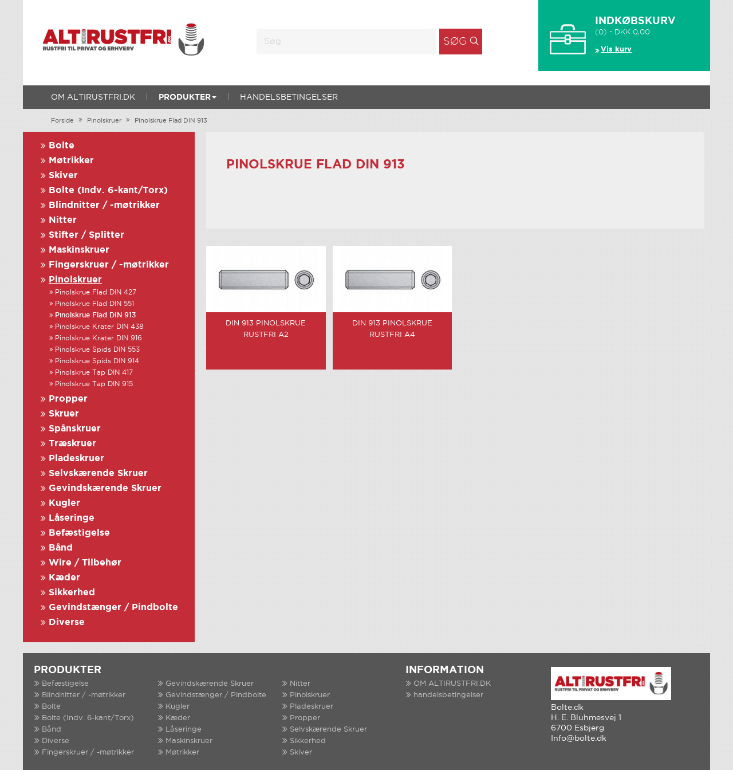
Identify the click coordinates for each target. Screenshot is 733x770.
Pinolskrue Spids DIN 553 (97, 350)
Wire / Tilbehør (85, 563)
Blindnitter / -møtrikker (104, 205)
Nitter (63, 220)
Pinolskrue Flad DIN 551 (94, 304)
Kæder (64, 577)
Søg (455, 41)
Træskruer (72, 443)
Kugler (64, 503)
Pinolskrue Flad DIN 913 (171, 121)
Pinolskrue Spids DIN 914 (97, 361)
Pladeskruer (76, 458)
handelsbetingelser (289, 97)
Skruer (64, 414)
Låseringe (71, 518)
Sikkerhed (72, 592)
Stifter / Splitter (86, 235)
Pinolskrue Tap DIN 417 (94, 373)
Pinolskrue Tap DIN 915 (94, 384)
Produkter (187, 97)
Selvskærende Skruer (98, 473)
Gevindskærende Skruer (105, 488)
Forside (62, 121)
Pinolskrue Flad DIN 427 (95, 292)
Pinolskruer (104, 121)
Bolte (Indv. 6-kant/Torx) (108, 190)
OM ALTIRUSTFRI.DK (93, 97)
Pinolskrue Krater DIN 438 (99, 327)
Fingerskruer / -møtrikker (109, 265)
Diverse (67, 622)
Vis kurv (616, 49)
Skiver (63, 175)
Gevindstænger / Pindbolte (113, 607)
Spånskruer (75, 429)
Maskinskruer (79, 250)
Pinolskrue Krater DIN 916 (98, 338)
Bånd (61, 548)
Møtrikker (71, 160)
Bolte (61, 146)
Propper (68, 399)
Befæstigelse (79, 533)
